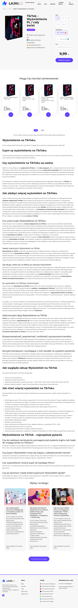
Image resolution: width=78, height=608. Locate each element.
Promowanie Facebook (47, 586)
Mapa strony (24, 594)
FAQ (42, 130)
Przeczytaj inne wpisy (39, 559)
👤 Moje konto (61, 3)
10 (57, 18)
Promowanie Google (47, 601)
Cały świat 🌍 (64, 39)
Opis (36, 130)
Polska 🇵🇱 (63, 32)
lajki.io (60, 253)
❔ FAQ (45, 3)
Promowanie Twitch (46, 594)
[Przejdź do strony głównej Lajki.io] (12, 3)
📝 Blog (39, 3)
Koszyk (71, 3)
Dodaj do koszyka (64, 60)
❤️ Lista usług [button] (29, 2)
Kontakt (23, 586)
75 (58, 24)
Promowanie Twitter (47, 599)
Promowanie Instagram (47, 584)
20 (63, 18)
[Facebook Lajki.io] (3, 595)
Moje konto (24, 591)
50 (69, 18)
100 (63, 24)
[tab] (36, 130)
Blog (22, 584)
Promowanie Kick (46, 596)
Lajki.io (5, 9)
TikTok (10, 9)
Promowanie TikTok (46, 591)
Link (57, 44)
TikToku (38, 155)
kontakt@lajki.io (67, 583)
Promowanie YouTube (47, 589)
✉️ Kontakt (52, 3)
